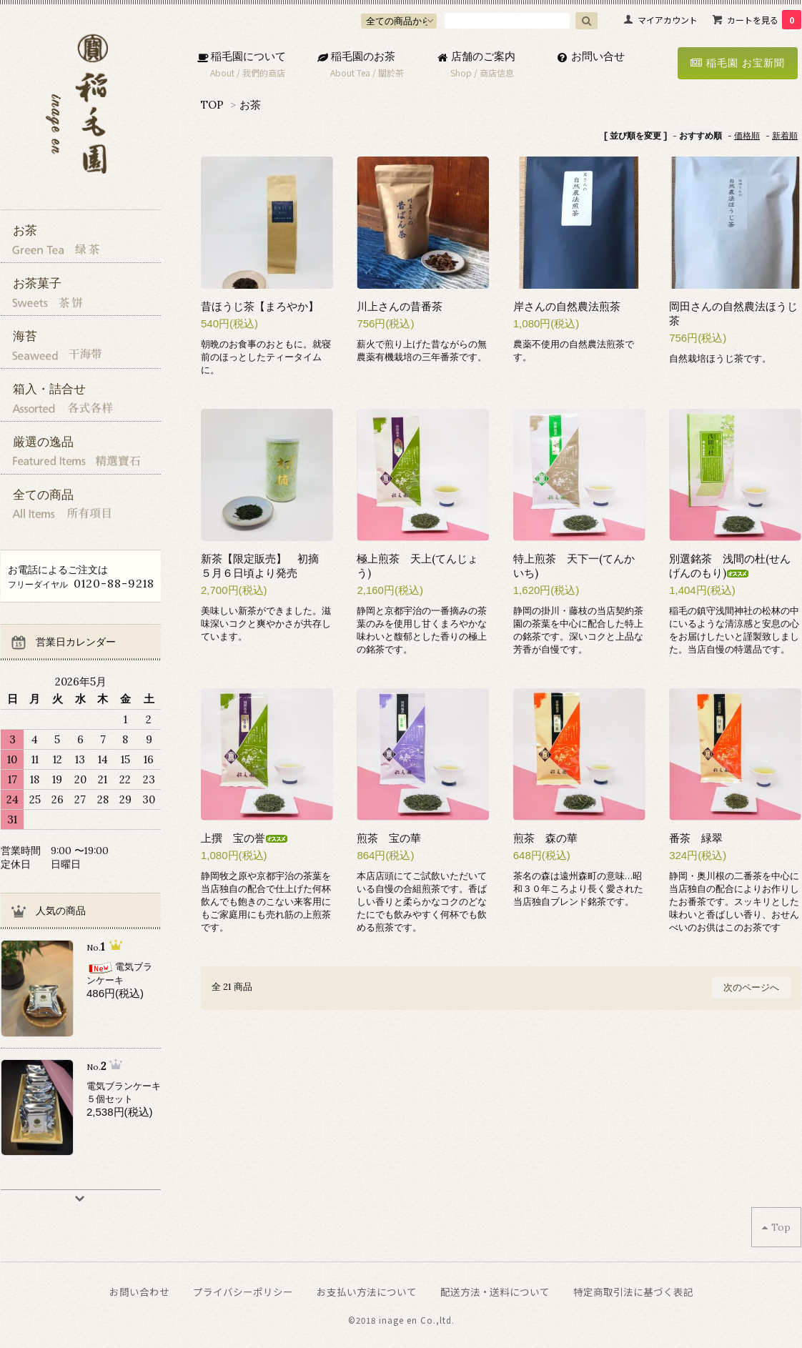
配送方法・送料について (495, 1291)
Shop (461, 72)
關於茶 (391, 72)
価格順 (747, 135)
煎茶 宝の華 (389, 838)
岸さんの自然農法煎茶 (566, 306)
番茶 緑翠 (696, 838)
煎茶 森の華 (545, 838)
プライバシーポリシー (243, 1291)
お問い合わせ (139, 1291)
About (222, 72)
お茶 (250, 104)
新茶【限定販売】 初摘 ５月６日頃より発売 (265, 566)
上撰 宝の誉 (244, 838)
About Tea (350, 72)
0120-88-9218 (114, 583)
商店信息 (497, 72)
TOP (212, 104)
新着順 (785, 135)
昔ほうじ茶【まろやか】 (260, 306)
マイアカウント (668, 20)
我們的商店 (263, 72)
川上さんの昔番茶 (399, 306)
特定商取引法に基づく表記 (633, 1291)
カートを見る (764, 20)
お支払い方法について (367, 1291)
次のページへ (751, 987)
